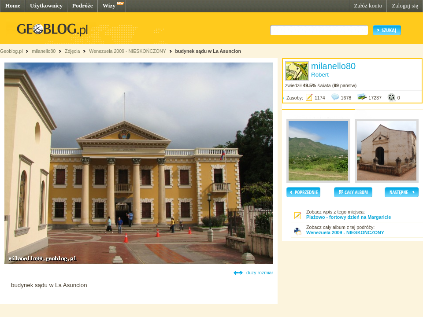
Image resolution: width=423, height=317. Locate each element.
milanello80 (44, 51)
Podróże (82, 5)
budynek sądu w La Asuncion (208, 51)
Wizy (109, 5)
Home (12, 5)
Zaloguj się (405, 5)
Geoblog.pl (11, 51)
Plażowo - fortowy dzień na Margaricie (348, 217)
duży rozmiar (259, 272)
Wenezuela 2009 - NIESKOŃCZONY (127, 51)
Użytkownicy (46, 5)
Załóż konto (368, 5)
